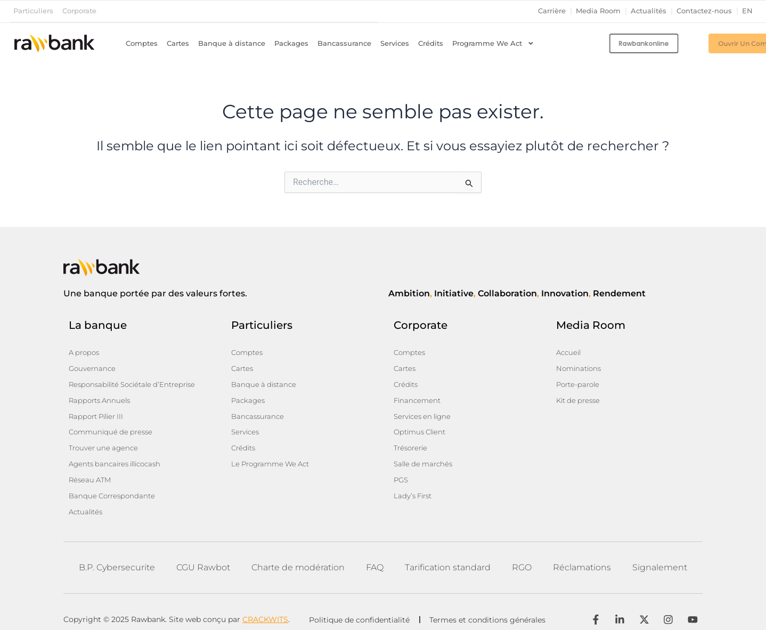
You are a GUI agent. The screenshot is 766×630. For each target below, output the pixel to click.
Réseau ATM (91, 471)
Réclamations (582, 556)
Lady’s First (414, 486)
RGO (522, 556)
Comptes (142, 43)
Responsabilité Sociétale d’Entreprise (137, 381)
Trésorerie (412, 441)
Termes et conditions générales (490, 608)
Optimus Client (422, 426)
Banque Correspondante (114, 486)
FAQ (375, 556)
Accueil (569, 352)
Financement (418, 396)
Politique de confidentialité (359, 608)
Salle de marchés (425, 456)
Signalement (659, 556)
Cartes (178, 43)
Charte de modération (298, 556)
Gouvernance (93, 366)
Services (394, 43)
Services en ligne (425, 411)
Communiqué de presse (113, 426)
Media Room (598, 11)
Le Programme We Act (273, 456)
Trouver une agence (105, 441)
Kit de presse (580, 396)
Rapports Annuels (102, 396)
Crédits (430, 43)
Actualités (648, 11)
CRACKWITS (265, 608)
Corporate (79, 11)
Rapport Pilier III (99, 411)
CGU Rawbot (203, 556)
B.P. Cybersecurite (117, 556)
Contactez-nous (704, 11)
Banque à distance (231, 43)
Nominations (580, 366)
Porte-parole (579, 381)
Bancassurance (344, 43)
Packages (291, 43)
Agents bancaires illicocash (119, 456)
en (747, 11)
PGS (402, 471)
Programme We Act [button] (493, 43)
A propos (85, 352)
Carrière (552, 11)
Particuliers (33, 11)
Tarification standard (448, 556)
